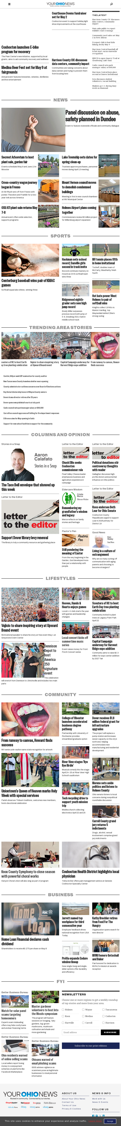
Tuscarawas (111, 1009)
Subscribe (110, 1032)
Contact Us (68, 1102)
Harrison (109, 1022)
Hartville (69, 1022)
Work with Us (99, 1099)
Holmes (68, 1009)
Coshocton (110, 1016)
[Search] (112, 4)
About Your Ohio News (73, 1099)
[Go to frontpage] (60, 4)
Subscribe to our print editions (91, 1045)
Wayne (88, 1009)
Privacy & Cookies (71, 1109)
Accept (110, 1121)
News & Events (100, 1102)
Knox (67, 1016)
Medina (89, 1016)
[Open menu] (9, 4)
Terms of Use (69, 1105)
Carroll (88, 1022)
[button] (118, 335)
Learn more (95, 1121)
